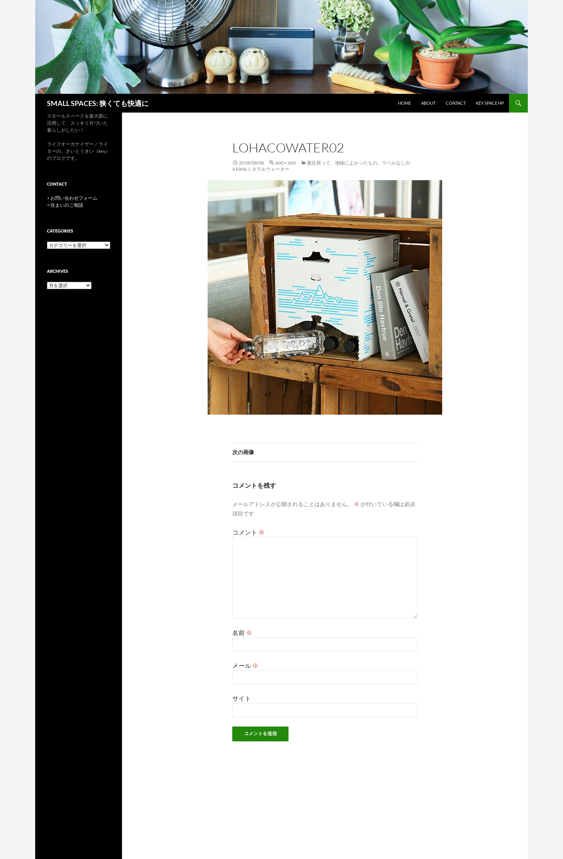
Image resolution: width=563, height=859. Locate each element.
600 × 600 (285, 163)
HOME (404, 103)
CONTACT (456, 103)
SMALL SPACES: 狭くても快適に (98, 103)
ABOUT (428, 103)
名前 (242, 632)
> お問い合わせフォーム (72, 198)
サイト (241, 698)
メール (245, 665)
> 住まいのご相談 (65, 205)
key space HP (490, 103)
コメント (248, 532)
